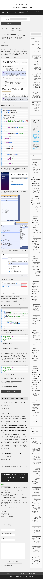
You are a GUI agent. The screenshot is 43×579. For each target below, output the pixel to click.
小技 (33, 364)
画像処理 (35, 376)
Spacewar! (35, 289)
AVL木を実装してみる (36, 111)
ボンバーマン (36, 253)
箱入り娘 (35, 241)
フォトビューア (36, 343)
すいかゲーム (36, 236)
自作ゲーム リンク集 (10, 23)
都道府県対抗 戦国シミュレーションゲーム (37, 315)
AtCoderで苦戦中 (36, 185)
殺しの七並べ (37, 224)
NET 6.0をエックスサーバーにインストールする (36, 522)
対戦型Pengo (35, 327)
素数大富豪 (35, 216)
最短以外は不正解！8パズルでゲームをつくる (36, 92)
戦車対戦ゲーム (36, 318)
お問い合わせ (21, 12)
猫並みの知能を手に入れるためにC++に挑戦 (36, 192)
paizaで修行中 (36, 188)
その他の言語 (34, 419)
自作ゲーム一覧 (5, 12)
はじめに (35, 162)
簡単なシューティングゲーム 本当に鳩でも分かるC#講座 (36, 532)
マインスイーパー (36, 250)
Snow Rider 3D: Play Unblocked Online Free (36, 458)
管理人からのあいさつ (36, 159)
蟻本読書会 (35, 183)
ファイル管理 (36, 374)
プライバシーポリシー (38, 13)
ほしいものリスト (30, 13)
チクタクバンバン (36, 286)
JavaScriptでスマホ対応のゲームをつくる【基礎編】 (36, 483)
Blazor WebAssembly (36, 390)
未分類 (33, 423)
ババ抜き (35, 220)
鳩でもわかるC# (21, 5)
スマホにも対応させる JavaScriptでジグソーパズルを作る (36, 494)
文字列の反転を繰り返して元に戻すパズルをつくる (36, 43)
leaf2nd (34, 514)
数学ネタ (33, 386)
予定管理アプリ (36, 359)
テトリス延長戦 (36, 212)
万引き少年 (35, 291)
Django (34, 421)
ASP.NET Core (35, 179)
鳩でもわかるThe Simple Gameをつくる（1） (36, 63)
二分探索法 (35, 368)
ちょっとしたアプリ (36, 340)
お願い (34, 167)
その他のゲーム (36, 293)
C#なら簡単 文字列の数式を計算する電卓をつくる (36, 500)
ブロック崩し (36, 281)
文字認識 (35, 345)
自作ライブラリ (35, 200)
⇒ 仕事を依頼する (5, 408)
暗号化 (34, 378)
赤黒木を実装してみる (36, 101)
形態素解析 (35, 350)
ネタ (33, 181)
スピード (35, 218)
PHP (33, 410)
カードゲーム (34, 214)
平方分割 (35, 370)
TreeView (33, 384)
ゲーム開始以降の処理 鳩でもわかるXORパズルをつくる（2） (36, 69)
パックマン (35, 258)
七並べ (34, 222)
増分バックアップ (36, 352)
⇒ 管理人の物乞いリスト (6, 459)
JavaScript (34, 399)
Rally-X (34, 260)
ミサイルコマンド (36, 283)
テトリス (33, 210)
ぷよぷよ (35, 269)
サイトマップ (13, 12)
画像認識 (35, 366)
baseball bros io (36, 465)
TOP (6, 28)
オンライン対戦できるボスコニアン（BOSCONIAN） (36, 310)
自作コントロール (35, 198)
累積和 (34, 372)
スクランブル (36, 279)
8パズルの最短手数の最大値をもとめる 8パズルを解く (36, 97)
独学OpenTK (34, 388)
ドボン (34, 227)
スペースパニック (36, 266)
